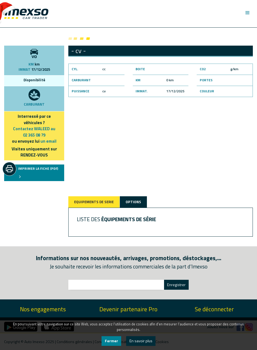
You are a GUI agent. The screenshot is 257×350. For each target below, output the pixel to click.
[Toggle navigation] (247, 13)
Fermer (111, 341)
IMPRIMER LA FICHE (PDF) (38, 172)
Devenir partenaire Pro (128, 309)
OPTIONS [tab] (133, 202)
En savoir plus (140, 341)
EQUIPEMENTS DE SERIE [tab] (94, 202)
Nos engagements (43, 309)
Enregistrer (176, 285)
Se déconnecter (214, 309)
